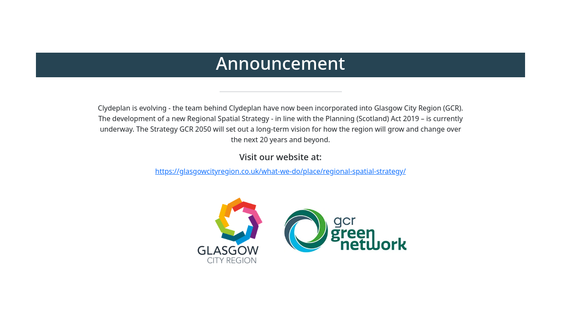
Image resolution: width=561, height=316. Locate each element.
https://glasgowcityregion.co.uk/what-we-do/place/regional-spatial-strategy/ (280, 171)
